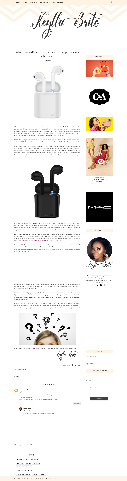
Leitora (28, 463)
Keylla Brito (27, 408)
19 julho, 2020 (27, 410)
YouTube (42, 474)
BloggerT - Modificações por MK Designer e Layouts (44, 478)
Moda (18, 467)
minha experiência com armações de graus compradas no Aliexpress (39, 240)
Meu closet (36, 463)
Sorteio (35, 474)
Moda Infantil (26, 467)
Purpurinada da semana (24, 470)
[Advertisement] (99, 318)
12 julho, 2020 (22, 392)
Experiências (22, 369)
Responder (77, 403)
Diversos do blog (22, 459)
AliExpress (45, 293)
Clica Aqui (34, 348)
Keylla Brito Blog (22, 478)
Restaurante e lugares (24, 474)
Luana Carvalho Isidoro (26, 390)
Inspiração (20, 463)
